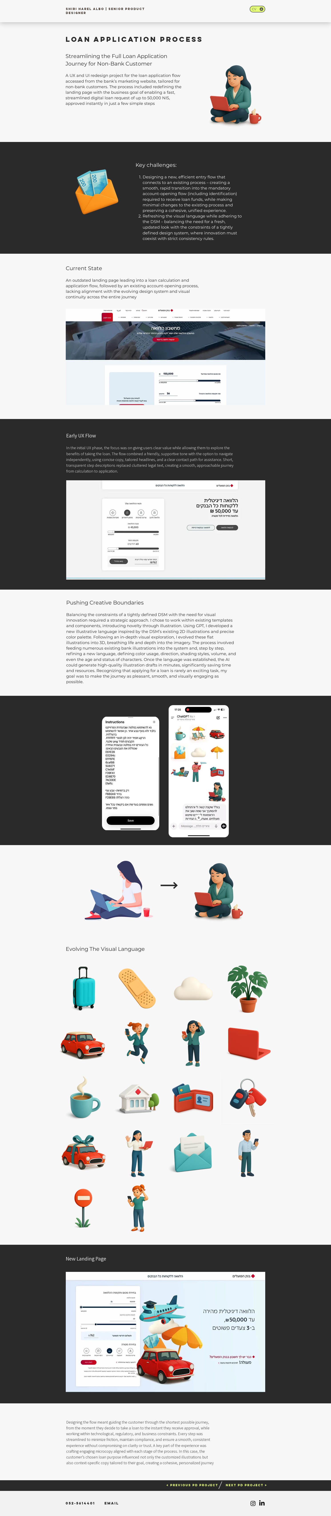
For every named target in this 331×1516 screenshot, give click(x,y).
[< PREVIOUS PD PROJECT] (192, 1485)
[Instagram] (253, 1503)
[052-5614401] (80, 1503)
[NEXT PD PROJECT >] (246, 1485)
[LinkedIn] (262, 1503)
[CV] (257, 9)
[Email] (111, 1503)
